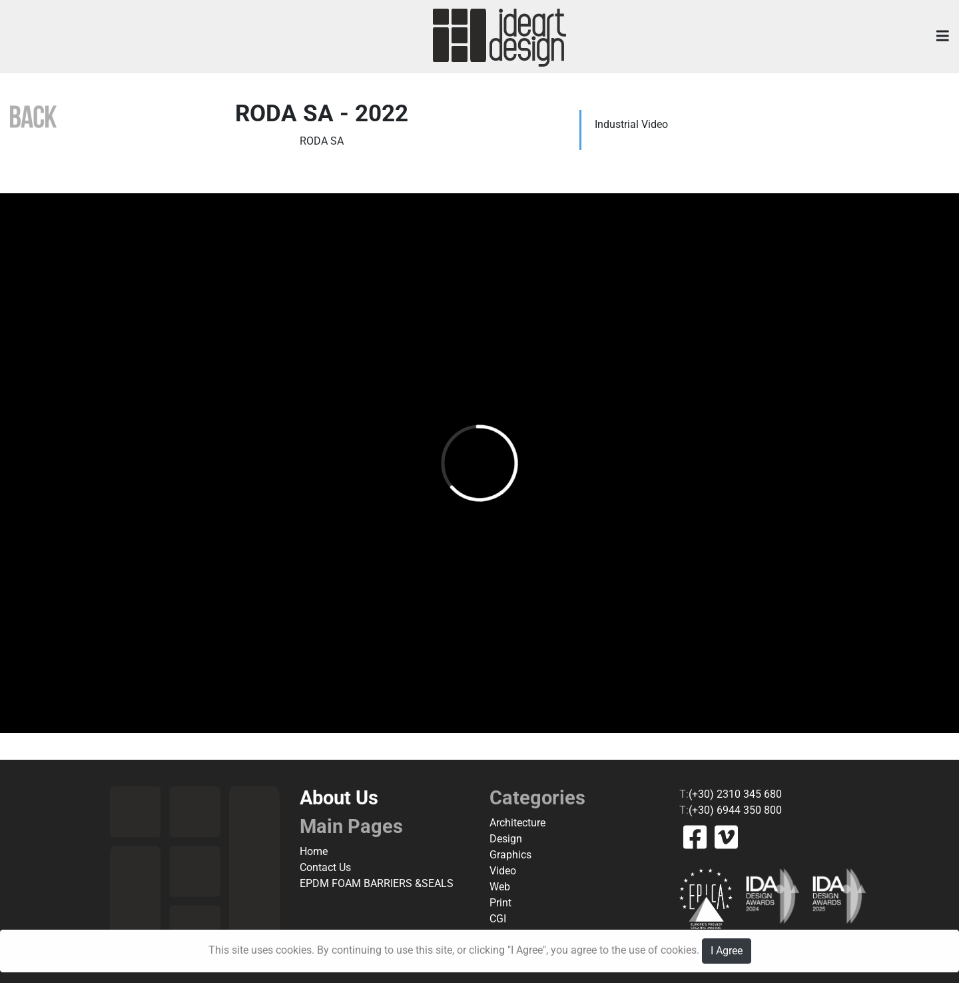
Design (505, 838)
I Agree (727, 950)
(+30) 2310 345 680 (735, 794)
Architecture (517, 822)
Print (500, 902)
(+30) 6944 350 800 (735, 810)
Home (314, 851)
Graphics (510, 854)
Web (499, 886)
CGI (497, 918)
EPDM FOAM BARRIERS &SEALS (377, 883)
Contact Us (325, 867)
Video (502, 870)
